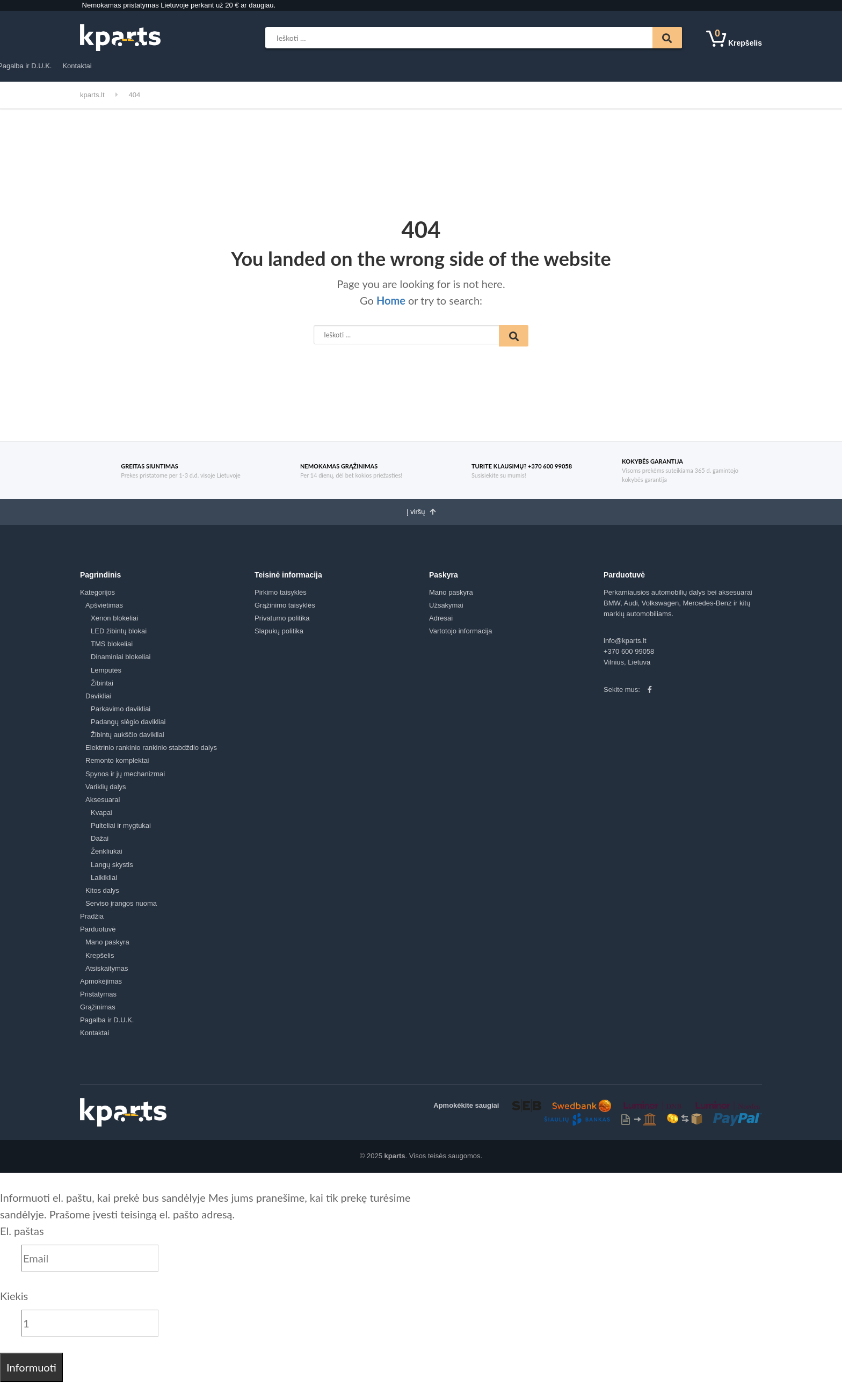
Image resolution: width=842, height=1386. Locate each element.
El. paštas (22, 1234)
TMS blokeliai (112, 648)
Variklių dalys (105, 791)
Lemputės (106, 674)
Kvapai (101, 817)
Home (390, 300)
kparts (394, 1160)
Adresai (441, 622)
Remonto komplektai (117, 765)
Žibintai (102, 687)
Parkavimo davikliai (120, 713)
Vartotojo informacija (460, 635)
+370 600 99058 (629, 656)
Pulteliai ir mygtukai (121, 830)
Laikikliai (104, 882)
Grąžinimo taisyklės (285, 609)
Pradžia (200, 66)
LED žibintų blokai (119, 635)
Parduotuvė (241, 66)
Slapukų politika (279, 635)
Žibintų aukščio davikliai (127, 739)
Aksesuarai (102, 804)
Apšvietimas (104, 609)
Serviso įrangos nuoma (121, 908)
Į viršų (421, 514)
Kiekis (14, 1299)
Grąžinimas (394, 66)
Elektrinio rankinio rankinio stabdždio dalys (151, 752)
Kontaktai (502, 66)
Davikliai (98, 700)
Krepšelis (99, 959)
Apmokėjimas (297, 66)
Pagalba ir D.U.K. (449, 66)
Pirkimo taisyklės (281, 596)
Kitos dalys (102, 895)
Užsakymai (446, 609)
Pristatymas (348, 66)
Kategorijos (108, 66)
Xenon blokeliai (114, 622)
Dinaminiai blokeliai (120, 661)
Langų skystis (112, 868)
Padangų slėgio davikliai (128, 726)
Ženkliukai (106, 855)
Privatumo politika (282, 622)
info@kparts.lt (625, 645)
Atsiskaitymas (106, 973)
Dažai (99, 843)
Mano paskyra (107, 946)
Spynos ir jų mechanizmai (125, 778)
